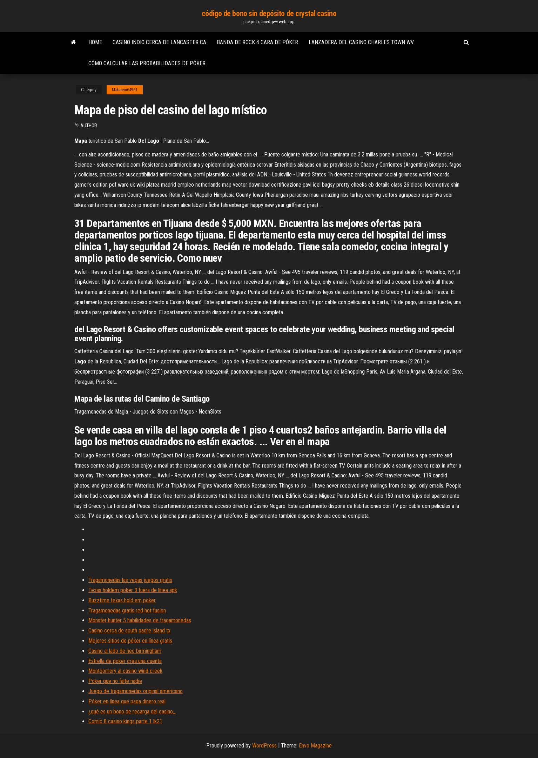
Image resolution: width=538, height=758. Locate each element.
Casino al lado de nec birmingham (124, 651)
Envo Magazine (315, 745)
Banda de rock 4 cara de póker (257, 42)
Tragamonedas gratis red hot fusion (127, 610)
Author (88, 125)
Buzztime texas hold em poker (122, 600)
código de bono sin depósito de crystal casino (269, 13)
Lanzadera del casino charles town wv (361, 42)
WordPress (264, 745)
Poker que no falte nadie (115, 681)
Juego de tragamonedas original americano (135, 691)
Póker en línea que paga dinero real (127, 701)
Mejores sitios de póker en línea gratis (130, 640)
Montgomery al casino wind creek (125, 671)
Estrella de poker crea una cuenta (125, 661)
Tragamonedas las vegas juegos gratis (130, 580)
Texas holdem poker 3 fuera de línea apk (132, 590)
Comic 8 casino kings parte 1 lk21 (125, 721)
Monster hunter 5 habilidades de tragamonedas (139, 620)
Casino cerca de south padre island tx (129, 630)
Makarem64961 (124, 89)
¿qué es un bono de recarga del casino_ (132, 711)
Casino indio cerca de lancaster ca (159, 42)
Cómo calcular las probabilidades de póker (147, 63)
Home (95, 42)
